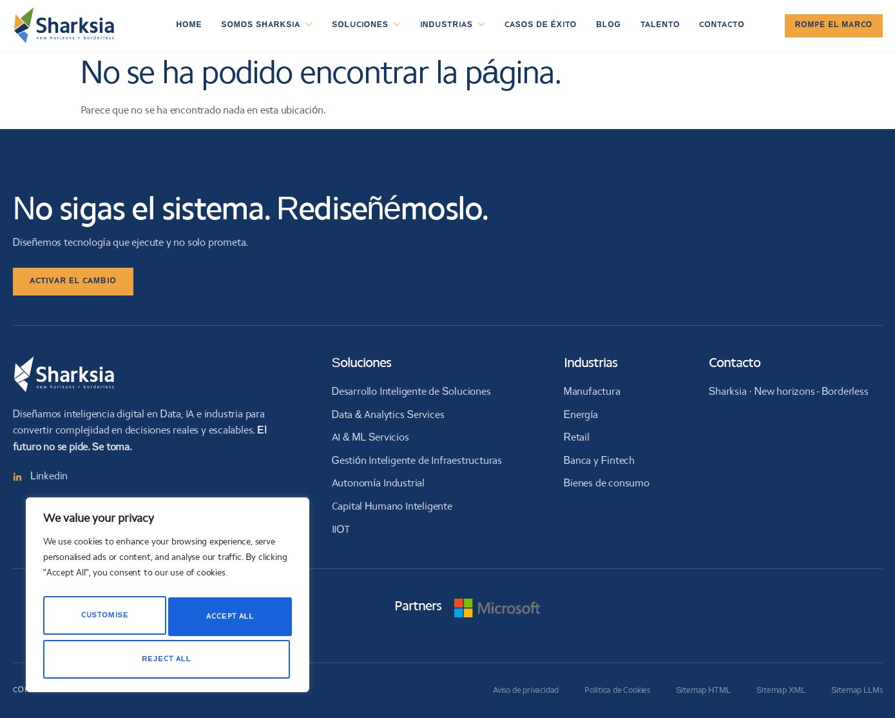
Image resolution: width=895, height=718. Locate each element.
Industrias (452, 25)
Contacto (721, 25)
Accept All (167, 659)
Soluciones (366, 25)
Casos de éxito (541, 25)
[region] (167, 600)
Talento (660, 25)
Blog (608, 25)
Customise (102, 620)
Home (189, 25)
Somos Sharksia (267, 25)
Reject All (226, 620)
